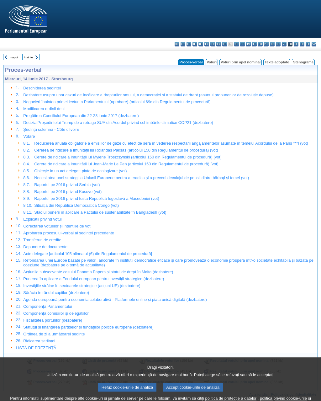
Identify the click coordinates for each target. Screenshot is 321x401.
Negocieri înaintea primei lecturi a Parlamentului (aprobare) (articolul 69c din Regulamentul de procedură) (117, 101)
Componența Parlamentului (47, 306)
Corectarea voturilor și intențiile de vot (56, 226)
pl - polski (278, 44)
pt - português (284, 44)
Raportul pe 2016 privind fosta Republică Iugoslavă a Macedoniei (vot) (96, 198)
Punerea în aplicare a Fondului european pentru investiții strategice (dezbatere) (93, 278)
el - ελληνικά (212, 44)
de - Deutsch (200, 44)
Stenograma (303, 62)
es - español (183, 44)
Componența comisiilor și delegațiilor (55, 313)
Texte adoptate (277, 62)
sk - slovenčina (296, 44)
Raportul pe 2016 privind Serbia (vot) (67, 184)
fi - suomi (308, 44)
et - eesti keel (206, 44)
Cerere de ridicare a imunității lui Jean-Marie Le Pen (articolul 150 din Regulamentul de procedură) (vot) (126, 164)
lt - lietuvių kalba (254, 44)
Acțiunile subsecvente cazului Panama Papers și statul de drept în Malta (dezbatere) (98, 272)
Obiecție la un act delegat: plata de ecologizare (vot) (80, 170)
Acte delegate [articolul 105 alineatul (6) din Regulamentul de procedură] (87, 253)
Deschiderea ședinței (42, 88)
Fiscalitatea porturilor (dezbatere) (52, 320)
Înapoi (14, 57)
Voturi (212, 62)
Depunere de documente (45, 246)
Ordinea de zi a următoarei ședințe (54, 334)
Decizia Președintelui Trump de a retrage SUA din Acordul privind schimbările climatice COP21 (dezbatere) (118, 122)
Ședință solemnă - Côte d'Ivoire (51, 129)
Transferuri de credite (42, 240)
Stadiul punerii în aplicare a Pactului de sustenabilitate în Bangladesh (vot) (100, 212)
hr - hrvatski (236, 44)
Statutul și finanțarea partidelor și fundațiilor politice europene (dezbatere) (88, 327)
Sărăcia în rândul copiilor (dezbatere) (56, 292)
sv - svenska (314, 44)
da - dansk (194, 44)
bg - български (177, 44)
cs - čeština (189, 44)
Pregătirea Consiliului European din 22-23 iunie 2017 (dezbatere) (81, 115)
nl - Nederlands (272, 44)
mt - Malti (266, 44)
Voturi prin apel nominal (240, 62)
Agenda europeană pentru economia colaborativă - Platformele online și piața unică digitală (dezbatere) (115, 299)
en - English (218, 44)
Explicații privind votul (42, 219)
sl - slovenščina (302, 44)
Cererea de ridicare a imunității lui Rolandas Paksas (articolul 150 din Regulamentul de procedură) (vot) (126, 150)
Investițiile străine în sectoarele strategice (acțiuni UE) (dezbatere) (81, 285)
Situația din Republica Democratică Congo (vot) (76, 205)
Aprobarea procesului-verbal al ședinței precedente (68, 233)
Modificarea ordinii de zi (44, 108)
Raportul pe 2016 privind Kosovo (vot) (68, 191)
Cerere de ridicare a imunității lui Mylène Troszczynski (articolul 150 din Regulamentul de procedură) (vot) (127, 157)
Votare (29, 136)
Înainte (28, 57)
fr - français (224, 44)
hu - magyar (260, 44)
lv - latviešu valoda (248, 44)
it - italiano (242, 44)
